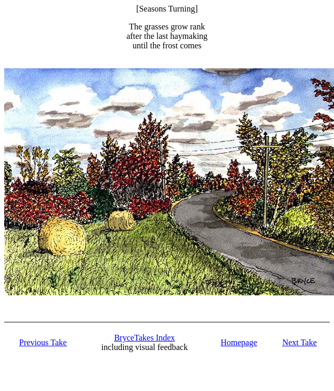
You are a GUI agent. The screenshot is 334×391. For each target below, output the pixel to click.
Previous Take (43, 342)
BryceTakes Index (144, 337)
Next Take (299, 342)
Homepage (238, 342)
